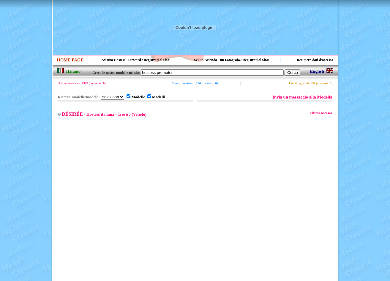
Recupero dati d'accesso (315, 60)
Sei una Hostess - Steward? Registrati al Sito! (136, 60)
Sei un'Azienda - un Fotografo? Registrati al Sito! (231, 60)
